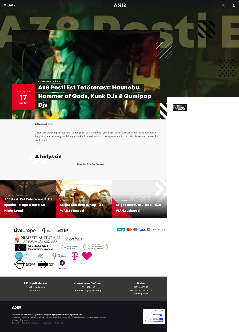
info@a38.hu (35, 290)
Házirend (15, 323)
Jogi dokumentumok (30, 323)
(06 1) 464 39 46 (141, 287)
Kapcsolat (59, 323)
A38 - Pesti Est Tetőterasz (49, 81)
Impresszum (47, 323)
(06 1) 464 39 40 (88, 287)
